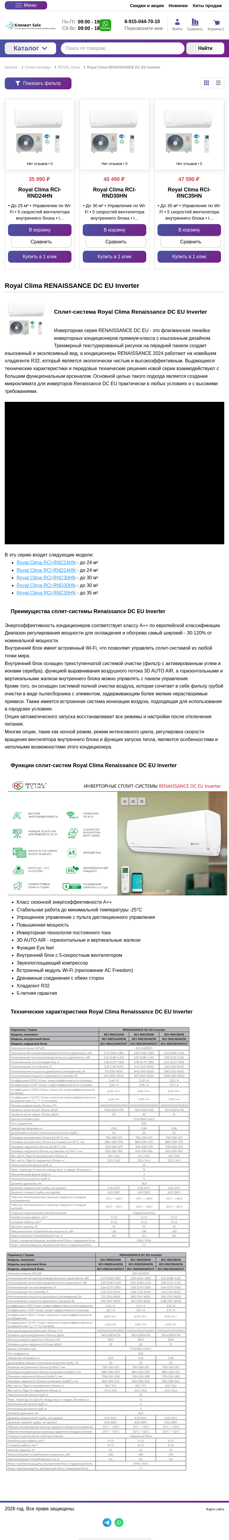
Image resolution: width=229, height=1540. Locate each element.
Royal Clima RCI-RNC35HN (46, 592)
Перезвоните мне (144, 28)
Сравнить (41, 241)
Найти (205, 48)
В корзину (39, 229)
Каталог (30, 48)
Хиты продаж (207, 5)
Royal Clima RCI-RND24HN (46, 570)
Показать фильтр (38, 83)
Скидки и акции (147, 5)
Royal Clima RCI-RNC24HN (46, 562)
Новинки (178, 5)
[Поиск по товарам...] (123, 48)
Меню (25, 5)
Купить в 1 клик (40, 256)
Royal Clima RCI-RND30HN (46, 585)
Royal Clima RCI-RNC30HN (46, 577)
